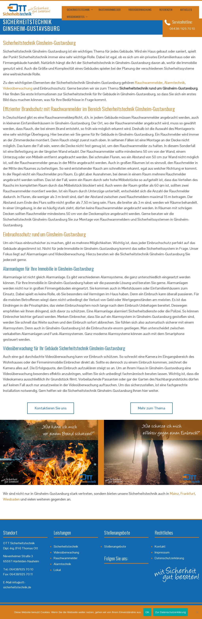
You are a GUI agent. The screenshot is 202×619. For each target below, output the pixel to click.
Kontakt (160, 546)
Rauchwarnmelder (110, 9)
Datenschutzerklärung (169, 558)
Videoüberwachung (140, 9)
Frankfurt (187, 493)
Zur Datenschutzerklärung (170, 612)
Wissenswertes (75, 17)
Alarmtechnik (174, 82)
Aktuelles (186, 9)
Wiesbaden (11, 499)
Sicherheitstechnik (78, 9)
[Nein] (197, 612)
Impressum (162, 552)
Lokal (57, 570)
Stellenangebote (115, 546)
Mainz (174, 493)
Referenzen (165, 9)
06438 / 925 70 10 (182, 29)
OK (147, 612)
